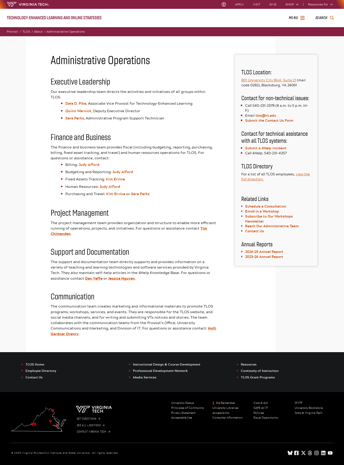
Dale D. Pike (75, 103)
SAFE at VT (261, 408)
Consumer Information (227, 417)
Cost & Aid (261, 403)
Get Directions (88, 418)
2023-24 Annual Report (264, 256)
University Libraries (225, 408)
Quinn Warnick (78, 111)
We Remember (225, 403)
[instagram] (316, 452)
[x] (303, 452)
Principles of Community (187, 408)
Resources (248, 364)
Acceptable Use (181, 417)
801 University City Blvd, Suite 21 (268, 80)
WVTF (298, 403)
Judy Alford (89, 164)
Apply (239, 4)
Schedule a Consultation (265, 206)
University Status (182, 403)
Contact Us (254, 231)
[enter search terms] (325, 18)
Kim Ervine (115, 179)
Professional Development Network (160, 370)
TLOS (27, 32)
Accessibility (220, 413)
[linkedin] (323, 452)
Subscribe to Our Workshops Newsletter (269, 218)
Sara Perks (74, 118)
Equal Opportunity (266, 417)
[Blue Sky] (290, 452)
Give (272, 4)
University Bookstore (309, 408)
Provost (14, 31)
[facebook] (296, 452)
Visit (256, 4)
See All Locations (90, 425)
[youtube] (330, 452)
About (39, 31)
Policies (259, 413)
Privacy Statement (183, 413)
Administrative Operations (66, 31)
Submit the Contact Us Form (269, 120)
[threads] (310, 452)
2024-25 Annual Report (264, 251)
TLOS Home (35, 364)
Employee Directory (41, 370)
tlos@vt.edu (266, 115)
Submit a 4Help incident (265, 148)
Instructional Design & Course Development (166, 364)
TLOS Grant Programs (258, 377)
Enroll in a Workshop (262, 211)
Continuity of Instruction (259, 370)
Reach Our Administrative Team (272, 226)
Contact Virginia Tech (93, 431)
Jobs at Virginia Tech (308, 413)
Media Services (144, 377)
